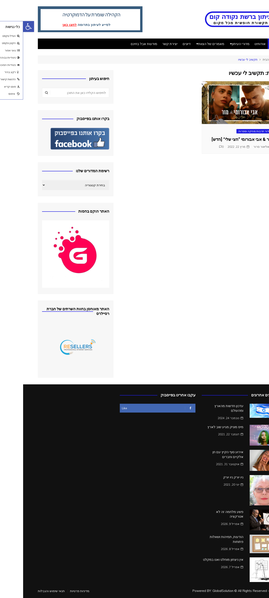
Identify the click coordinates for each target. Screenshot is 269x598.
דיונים (163, 44)
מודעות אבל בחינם (121, 44)
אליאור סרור (238, 147)
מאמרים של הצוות (188, 44)
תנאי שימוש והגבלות (28, 591)
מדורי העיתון (217, 44)
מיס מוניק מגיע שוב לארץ (202, 427)
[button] (5, 26)
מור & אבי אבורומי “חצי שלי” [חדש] (219, 139)
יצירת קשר (146, 44)
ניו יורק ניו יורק (210, 477)
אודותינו (237, 44)
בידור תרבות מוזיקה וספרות (231, 131)
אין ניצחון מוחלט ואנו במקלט (200, 560)
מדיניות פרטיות (56, 591)
